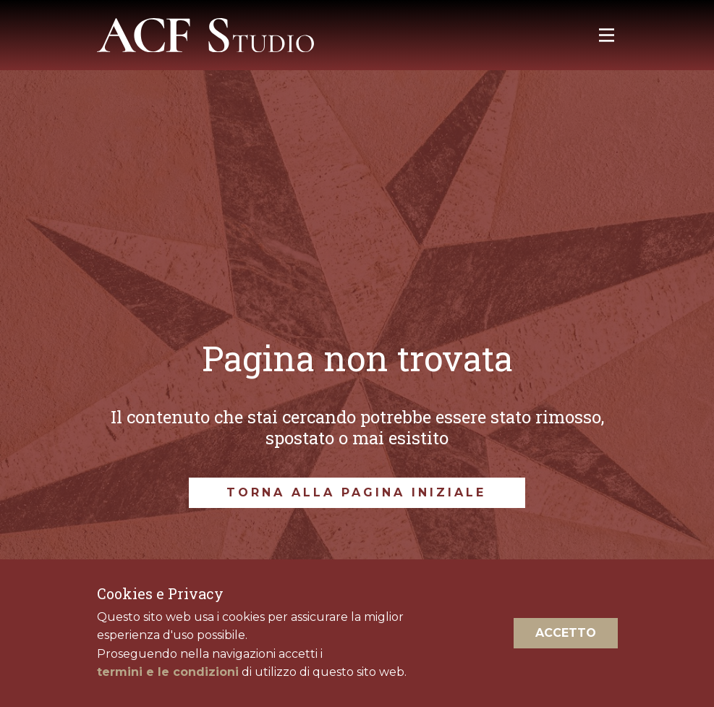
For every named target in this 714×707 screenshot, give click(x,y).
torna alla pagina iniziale (356, 492)
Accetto (565, 633)
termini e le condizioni (168, 672)
